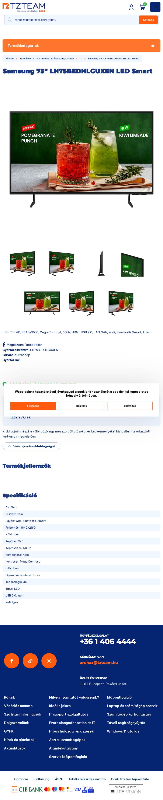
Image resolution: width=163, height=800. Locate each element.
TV (80, 58)
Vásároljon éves (34, 446)
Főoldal (10, 58)
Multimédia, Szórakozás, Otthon (55, 58)
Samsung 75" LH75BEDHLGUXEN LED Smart (113, 58)
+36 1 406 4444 (108, 641)
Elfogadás (33, 406)
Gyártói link (11, 360)
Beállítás (81, 406)
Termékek (25, 58)
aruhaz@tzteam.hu (99, 662)
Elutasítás (130, 406)
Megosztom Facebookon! (23, 344)
